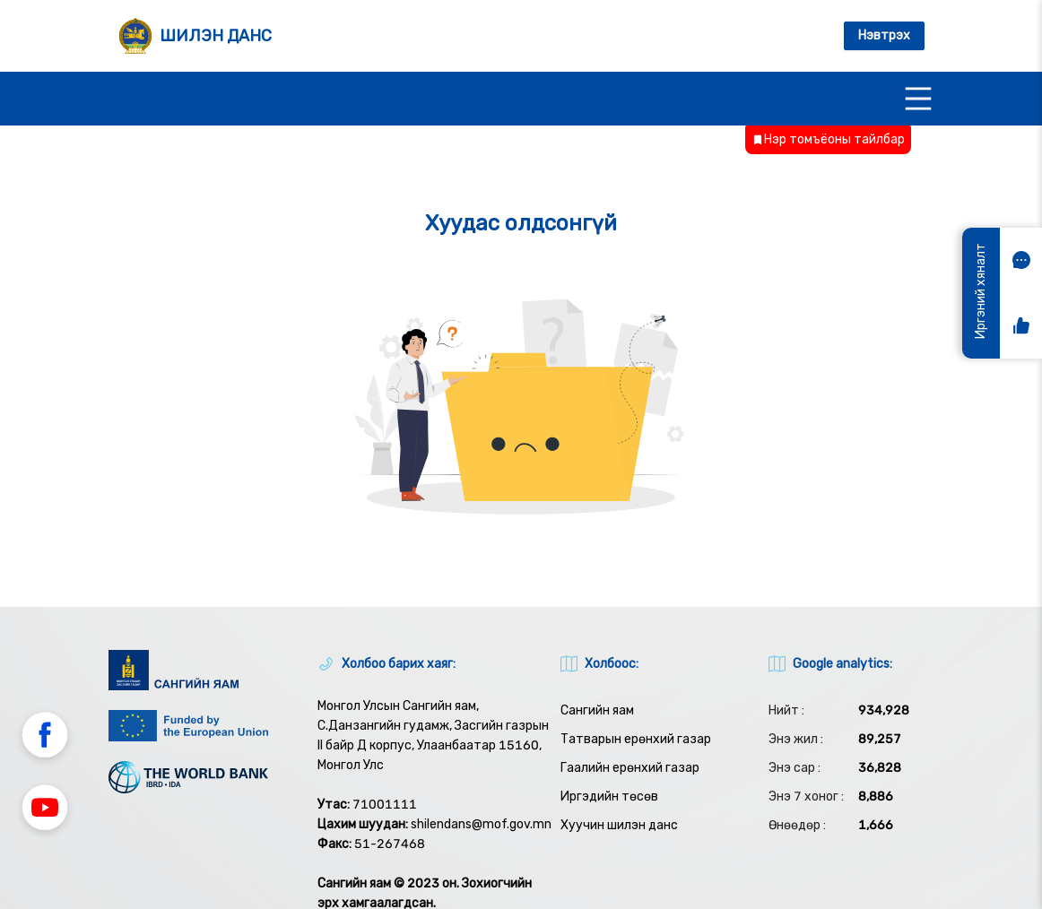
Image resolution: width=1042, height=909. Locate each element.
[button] (45, 738)
